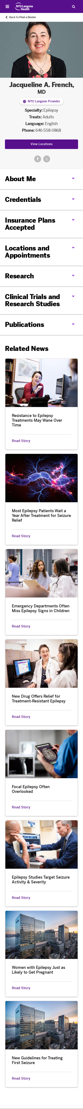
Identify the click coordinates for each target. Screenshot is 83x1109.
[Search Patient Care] (73, 6)
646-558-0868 (48, 130)
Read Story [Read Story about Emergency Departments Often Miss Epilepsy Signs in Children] (21, 626)
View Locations (41, 144)
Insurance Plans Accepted (30, 224)
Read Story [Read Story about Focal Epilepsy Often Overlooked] (21, 807)
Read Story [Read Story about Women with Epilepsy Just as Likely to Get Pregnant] (21, 988)
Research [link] (19, 276)
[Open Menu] (7, 6)
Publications (24, 325)
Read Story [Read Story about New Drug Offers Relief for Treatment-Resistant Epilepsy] (21, 716)
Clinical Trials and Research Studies (32, 300)
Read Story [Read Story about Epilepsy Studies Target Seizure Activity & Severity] (21, 897)
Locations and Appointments (27, 251)
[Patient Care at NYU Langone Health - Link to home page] (24, 6)
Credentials (23, 200)
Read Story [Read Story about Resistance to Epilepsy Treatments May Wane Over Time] (21, 440)
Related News (26, 349)
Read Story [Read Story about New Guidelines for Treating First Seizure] (21, 1078)
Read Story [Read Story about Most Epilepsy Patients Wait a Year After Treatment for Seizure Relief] (21, 536)
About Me (20, 179)
